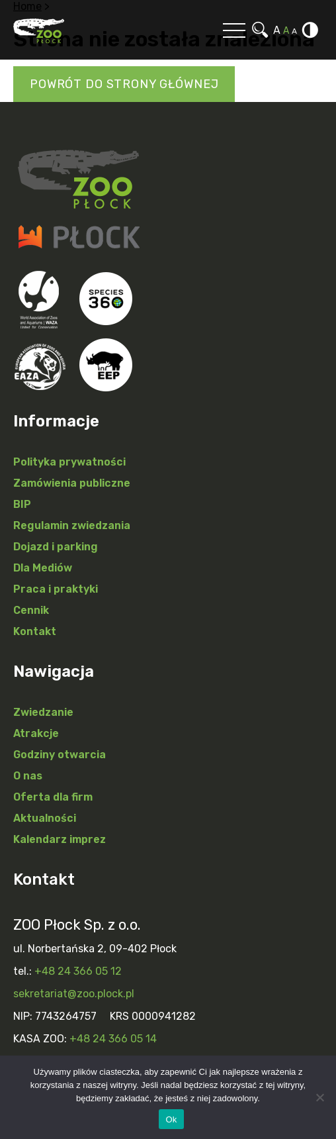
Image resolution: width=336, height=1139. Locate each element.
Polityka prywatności (69, 462)
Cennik (31, 610)
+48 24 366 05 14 (113, 1038)
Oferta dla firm (53, 797)
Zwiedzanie (43, 712)
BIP (22, 504)
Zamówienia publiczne (71, 483)
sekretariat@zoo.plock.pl (73, 993)
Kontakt (34, 631)
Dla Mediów (42, 568)
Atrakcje (36, 733)
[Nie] (319, 1097)
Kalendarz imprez (59, 839)
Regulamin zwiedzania (71, 525)
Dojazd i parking (55, 546)
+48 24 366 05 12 (78, 971)
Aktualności (44, 818)
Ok (171, 1119)
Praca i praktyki (55, 589)
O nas (27, 775)
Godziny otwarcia (59, 754)
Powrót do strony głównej (124, 84)
